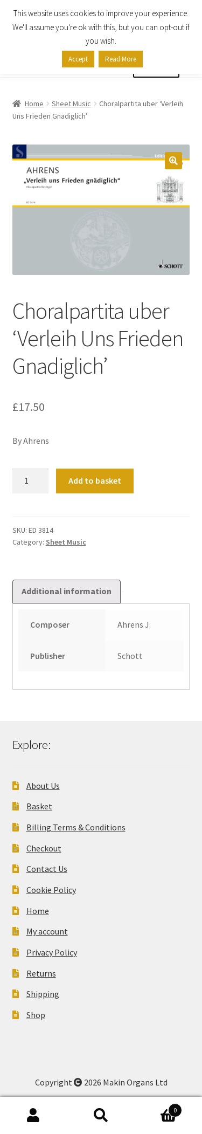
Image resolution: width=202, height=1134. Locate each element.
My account (47, 931)
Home (34, 103)
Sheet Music (71, 103)
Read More (120, 59)
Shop (35, 1014)
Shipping (42, 993)
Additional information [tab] (67, 591)
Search (101, 1115)
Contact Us (46, 868)
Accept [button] (78, 59)
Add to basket (94, 480)
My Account (33, 1115)
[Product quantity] (30, 481)
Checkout (43, 848)
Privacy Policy (51, 952)
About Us (43, 785)
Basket (39, 806)
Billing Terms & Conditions (76, 827)
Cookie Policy (51, 889)
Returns (41, 973)
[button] (173, 160)
